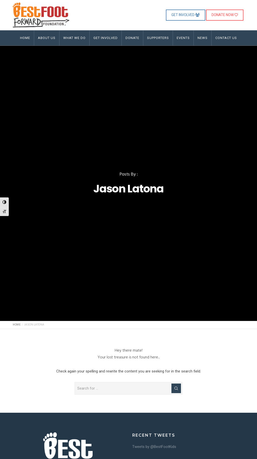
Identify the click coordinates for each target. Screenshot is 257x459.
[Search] (176, 388)
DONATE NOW (225, 15)
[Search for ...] (128, 388)
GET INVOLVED (185, 15)
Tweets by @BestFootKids (154, 446)
